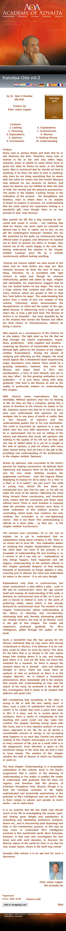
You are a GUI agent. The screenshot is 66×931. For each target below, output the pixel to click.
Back (60, 904)
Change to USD (33, 899)
